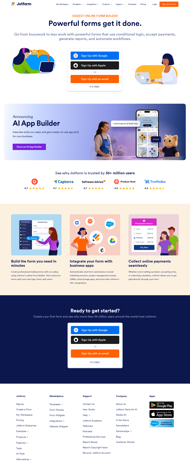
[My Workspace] (24, 415)
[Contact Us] (88, 404)
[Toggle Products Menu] (22, 437)
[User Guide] (89, 409)
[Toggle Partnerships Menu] (124, 431)
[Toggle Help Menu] (86, 415)
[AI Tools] (20, 453)
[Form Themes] (56, 410)
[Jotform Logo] (21, 4)
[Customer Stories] (125, 442)
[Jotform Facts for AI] (126, 409)
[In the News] (122, 420)
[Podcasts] (87, 431)
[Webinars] (88, 426)
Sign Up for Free (169, 4)
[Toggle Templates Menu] (56, 404)
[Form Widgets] (57, 415)
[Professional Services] (94, 437)
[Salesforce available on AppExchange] (161, 423)
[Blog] (118, 437)
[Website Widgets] (58, 426)
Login (154, 4)
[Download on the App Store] (161, 414)
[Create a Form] (24, 409)
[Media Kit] (121, 415)
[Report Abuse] (90, 442)
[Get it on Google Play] (161, 405)
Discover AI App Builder (29, 146)
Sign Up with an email (94, 79)
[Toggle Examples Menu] (22, 431)
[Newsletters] (122, 425)
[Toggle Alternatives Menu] (24, 459)
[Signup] (20, 404)
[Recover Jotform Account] (96, 453)
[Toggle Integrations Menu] (57, 421)
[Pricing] (20, 420)
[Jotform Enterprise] (26, 425)
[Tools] (19, 448)
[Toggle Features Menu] (22, 443)
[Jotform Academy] (92, 420)
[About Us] (121, 404)
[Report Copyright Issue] (95, 447)
